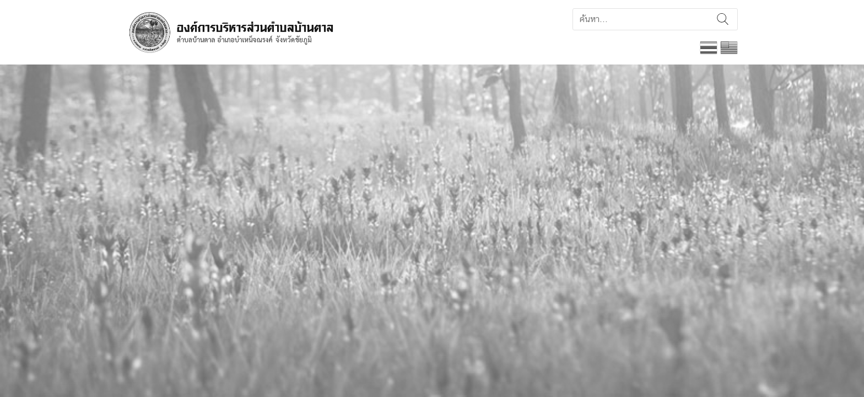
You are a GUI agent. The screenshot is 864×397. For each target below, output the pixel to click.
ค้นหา (722, 19)
